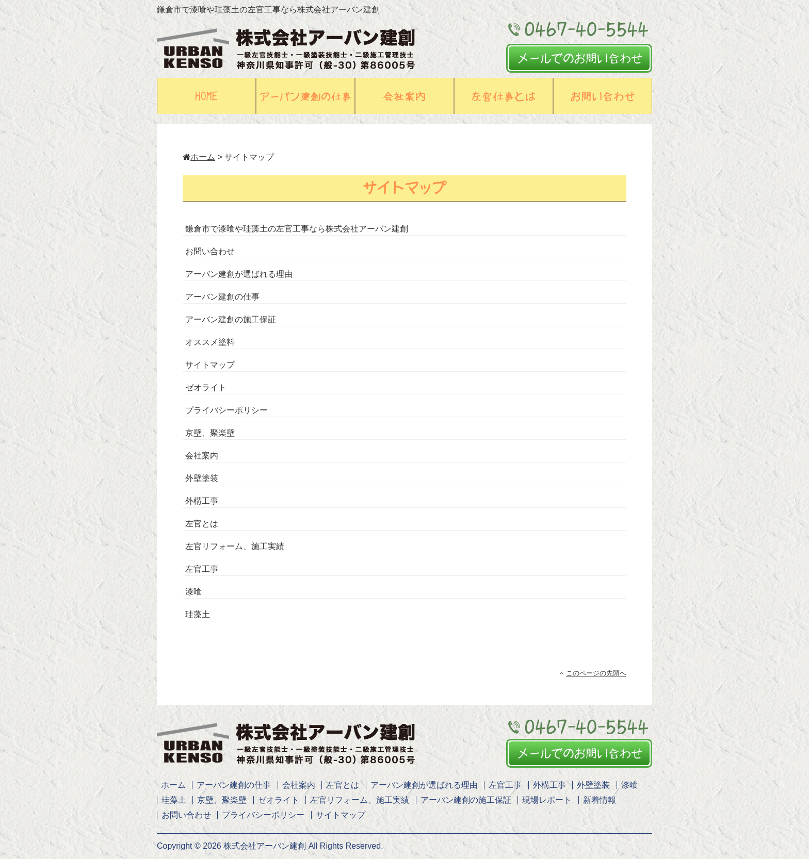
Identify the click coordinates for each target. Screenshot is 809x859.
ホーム (199, 157)
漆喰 (193, 591)
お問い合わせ (210, 251)
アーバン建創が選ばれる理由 (239, 274)
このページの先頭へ (592, 673)
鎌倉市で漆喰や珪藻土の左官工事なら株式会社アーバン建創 (296, 228)
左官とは (201, 523)
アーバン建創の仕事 (222, 296)
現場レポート (547, 800)
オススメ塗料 (210, 342)
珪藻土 (197, 614)
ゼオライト (205, 387)
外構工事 (201, 501)
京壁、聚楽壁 (210, 432)
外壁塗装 (201, 478)
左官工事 (201, 569)
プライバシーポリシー (226, 410)
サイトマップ (210, 364)
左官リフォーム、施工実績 (234, 546)
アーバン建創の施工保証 (230, 319)
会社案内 (201, 455)
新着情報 (599, 800)
